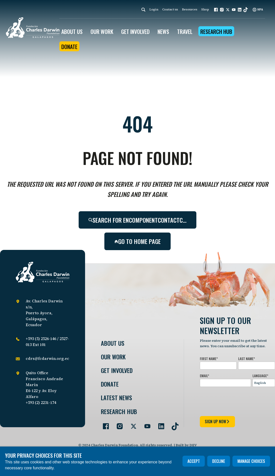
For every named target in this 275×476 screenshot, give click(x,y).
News (163, 31)
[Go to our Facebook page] (104, 424)
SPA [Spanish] (257, 9)
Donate (69, 47)
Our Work (113, 357)
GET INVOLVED (135, 31)
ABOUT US (72, 31)
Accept (193, 461)
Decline (218, 461)
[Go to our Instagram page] (118, 424)
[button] (216, 10)
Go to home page (137, 241)
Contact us (170, 9)
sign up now (217, 421)
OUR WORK (102, 31)
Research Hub (216, 31)
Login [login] (153, 9)
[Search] (143, 9)
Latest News (116, 397)
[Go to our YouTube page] (145, 424)
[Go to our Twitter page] (132, 424)
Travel (184, 31)
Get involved (117, 370)
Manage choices (251, 461)
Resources (189, 9)
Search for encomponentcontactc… (137, 219)
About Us (112, 343)
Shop (205, 9)
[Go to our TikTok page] (173, 424)
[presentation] (237, 400)
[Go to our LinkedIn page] (159, 424)
